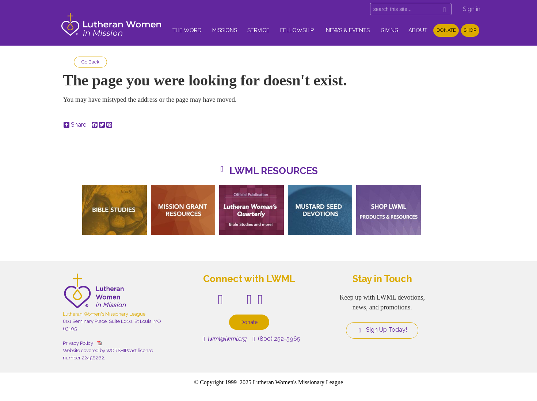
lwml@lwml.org (225, 338)
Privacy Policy (78, 343)
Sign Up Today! (382, 329)
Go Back (90, 62)
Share (75, 125)
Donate (446, 30)
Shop (470, 30)
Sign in (471, 8)
